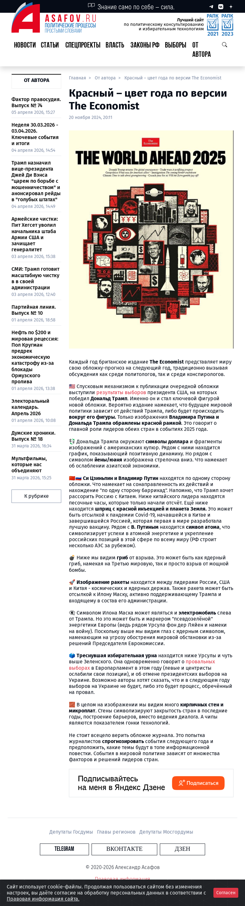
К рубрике (36, 496)
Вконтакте (124, 849)
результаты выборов (121, 392)
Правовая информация (122, 879)
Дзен (161, 849)
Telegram (85, 849)
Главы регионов (117, 832)
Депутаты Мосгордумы (166, 832)
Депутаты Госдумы (71, 832)
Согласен (225, 892)
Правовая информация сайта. (43, 899)
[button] (50, 50)
